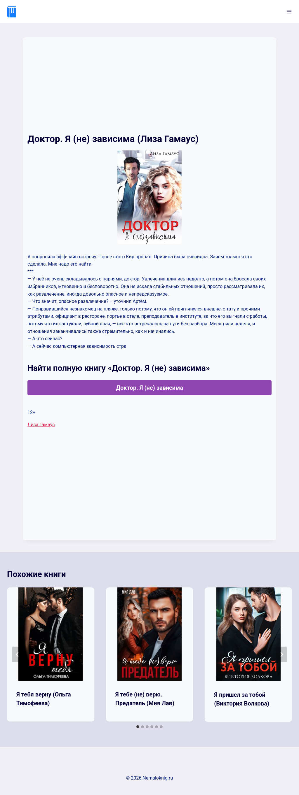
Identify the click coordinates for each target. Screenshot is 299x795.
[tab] (137, 726)
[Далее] (281, 654)
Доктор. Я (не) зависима (149, 387)
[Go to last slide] (17, 654)
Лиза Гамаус (41, 424)
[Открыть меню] (289, 11)
